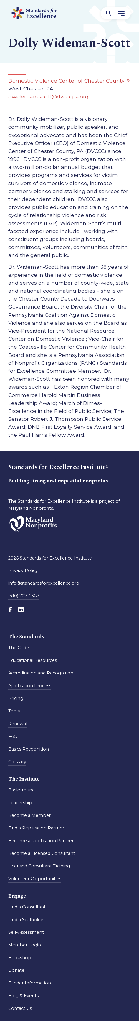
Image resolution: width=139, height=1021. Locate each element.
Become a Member (29, 815)
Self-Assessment (26, 932)
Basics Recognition (28, 749)
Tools (14, 711)
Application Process (29, 685)
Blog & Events (23, 995)
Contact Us (20, 1008)
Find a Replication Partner (36, 828)
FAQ (13, 736)
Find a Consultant (27, 907)
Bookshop (19, 957)
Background (21, 790)
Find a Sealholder (26, 919)
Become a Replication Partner (41, 840)
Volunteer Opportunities (34, 878)
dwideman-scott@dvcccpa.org (48, 96)
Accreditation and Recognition (40, 673)
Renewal (17, 723)
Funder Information (29, 983)
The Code (18, 647)
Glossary (17, 761)
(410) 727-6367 (23, 595)
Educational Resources (32, 660)
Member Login (24, 945)
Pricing (15, 698)
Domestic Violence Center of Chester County (66, 80)
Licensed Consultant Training (39, 866)
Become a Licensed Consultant (41, 853)
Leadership (20, 802)
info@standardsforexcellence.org (43, 583)
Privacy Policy (23, 570)
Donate (16, 970)
